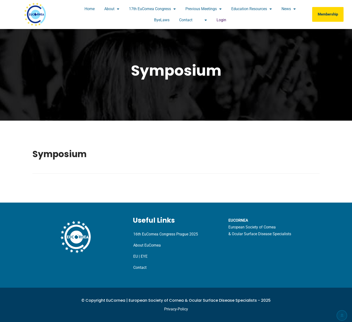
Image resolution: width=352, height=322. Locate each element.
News (289, 9)
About (111, 9)
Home (89, 9)
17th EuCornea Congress (152, 9)
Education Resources (251, 9)
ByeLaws (161, 20)
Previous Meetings (203, 9)
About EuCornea (147, 245)
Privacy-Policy (176, 309)
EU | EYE (140, 256)
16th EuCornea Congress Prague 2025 (165, 234)
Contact (185, 20)
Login (221, 20)
